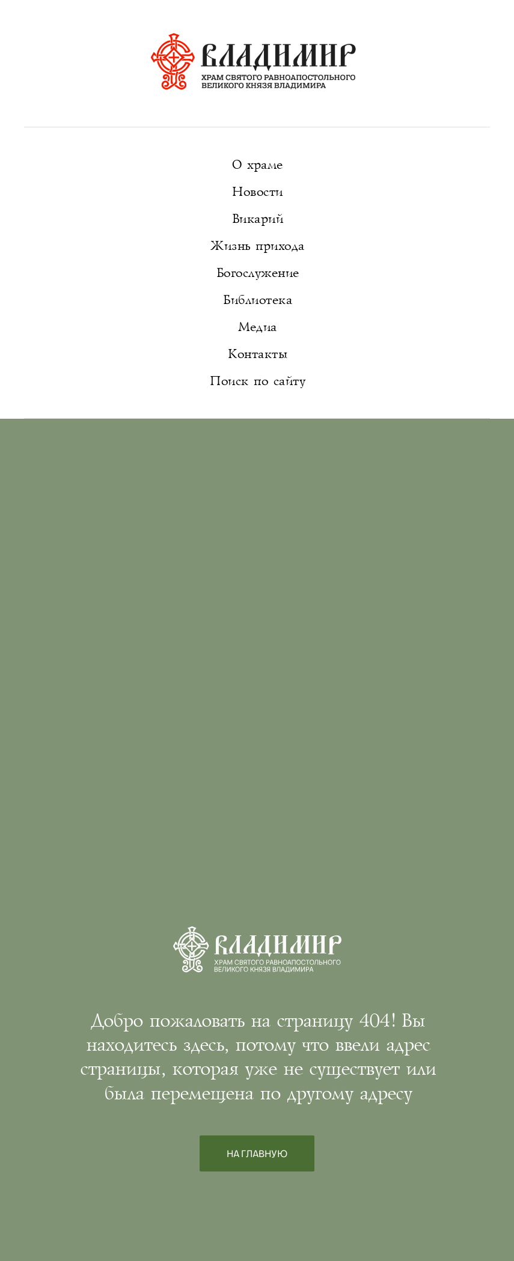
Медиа (257, 327)
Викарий (257, 218)
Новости (257, 191)
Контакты (257, 354)
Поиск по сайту (257, 381)
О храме (257, 164)
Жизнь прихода (257, 246)
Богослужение (257, 273)
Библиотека (257, 300)
